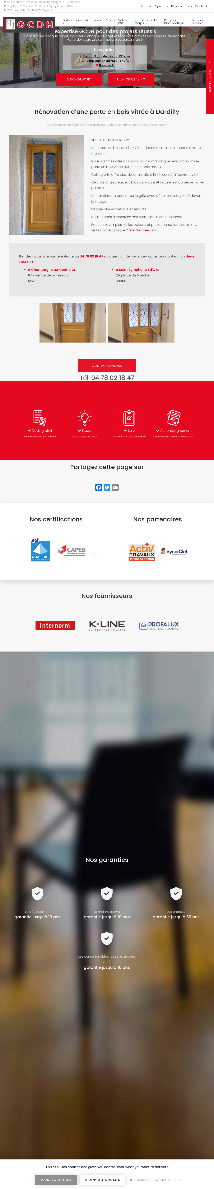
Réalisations (181, 6)
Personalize (140, 1180)
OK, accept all (55, 1180)
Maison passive (198, 21)
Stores (110, 20)
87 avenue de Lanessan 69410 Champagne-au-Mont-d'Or (42, 2)
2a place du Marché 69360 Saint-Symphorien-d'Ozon (39, 6)
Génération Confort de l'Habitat (66, 125)
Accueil (146, 6)
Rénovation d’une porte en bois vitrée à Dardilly (137, 125)
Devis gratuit (79, 79)
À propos (161, 6)
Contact (201, 6)
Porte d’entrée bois (141, 230)
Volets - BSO (124, 21)
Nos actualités (97, 125)
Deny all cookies (102, 1180)
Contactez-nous (107, 366)
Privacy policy (168, 1180)
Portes (67, 21)
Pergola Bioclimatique (174, 21)
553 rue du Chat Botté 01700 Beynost (28, 10)
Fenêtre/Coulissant (89, 21)
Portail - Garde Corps (146, 21)
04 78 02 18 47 (131, 79)
